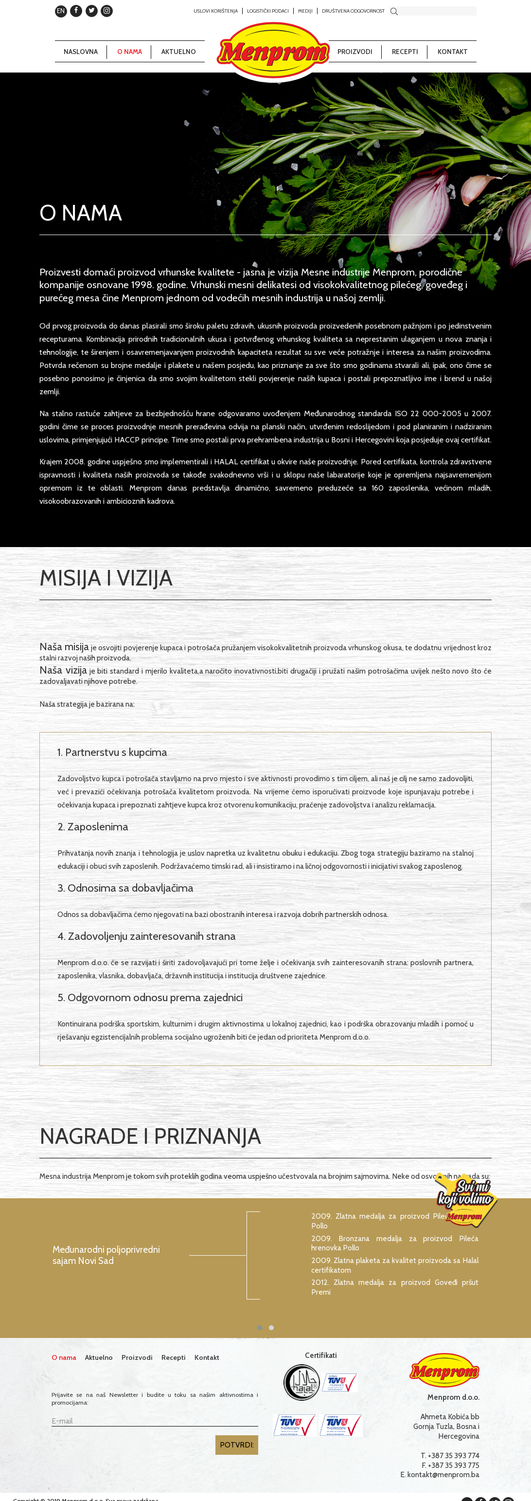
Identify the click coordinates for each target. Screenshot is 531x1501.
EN (61, 11)
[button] (260, 1328)
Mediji (305, 11)
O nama (129, 51)
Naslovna (81, 51)
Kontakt (453, 51)
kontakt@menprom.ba (443, 1474)
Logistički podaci (268, 11)
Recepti (405, 51)
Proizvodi (354, 51)
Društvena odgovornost (353, 11)
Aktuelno (178, 51)
